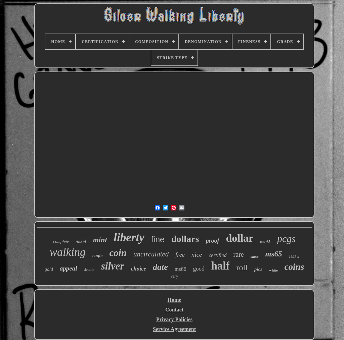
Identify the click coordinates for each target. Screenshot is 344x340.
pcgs (286, 238)
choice (138, 268)
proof (212, 240)
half (220, 266)
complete (61, 241)
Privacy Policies (174, 319)
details (89, 269)
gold (49, 269)
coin (118, 252)
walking (67, 252)
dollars (185, 239)
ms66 (180, 269)
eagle (97, 255)
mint (100, 240)
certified (217, 255)
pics (258, 269)
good (198, 268)
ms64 (81, 241)
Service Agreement (174, 329)
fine (158, 239)
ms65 (273, 254)
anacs (255, 256)
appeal (68, 268)
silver (112, 266)
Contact (174, 309)
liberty (129, 237)
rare (238, 254)
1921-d (294, 256)
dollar (239, 238)
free (179, 254)
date (160, 267)
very (174, 276)
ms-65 (265, 241)
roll (241, 267)
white (273, 270)
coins (294, 267)
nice (196, 254)
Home (174, 300)
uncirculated (151, 254)
